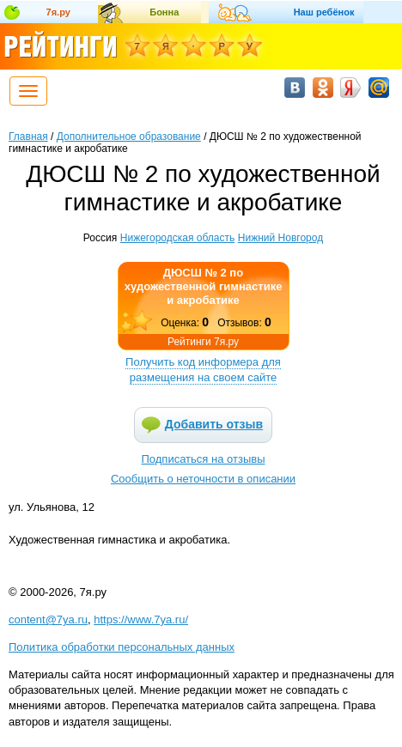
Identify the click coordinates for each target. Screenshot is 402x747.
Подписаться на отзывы (203, 458)
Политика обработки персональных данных (121, 647)
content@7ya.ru (48, 619)
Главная (28, 137)
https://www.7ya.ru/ (141, 619)
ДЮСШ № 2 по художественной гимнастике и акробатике (204, 286)
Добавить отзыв (214, 424)
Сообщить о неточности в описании (203, 478)
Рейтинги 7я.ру (203, 342)
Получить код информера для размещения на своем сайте (203, 369)
